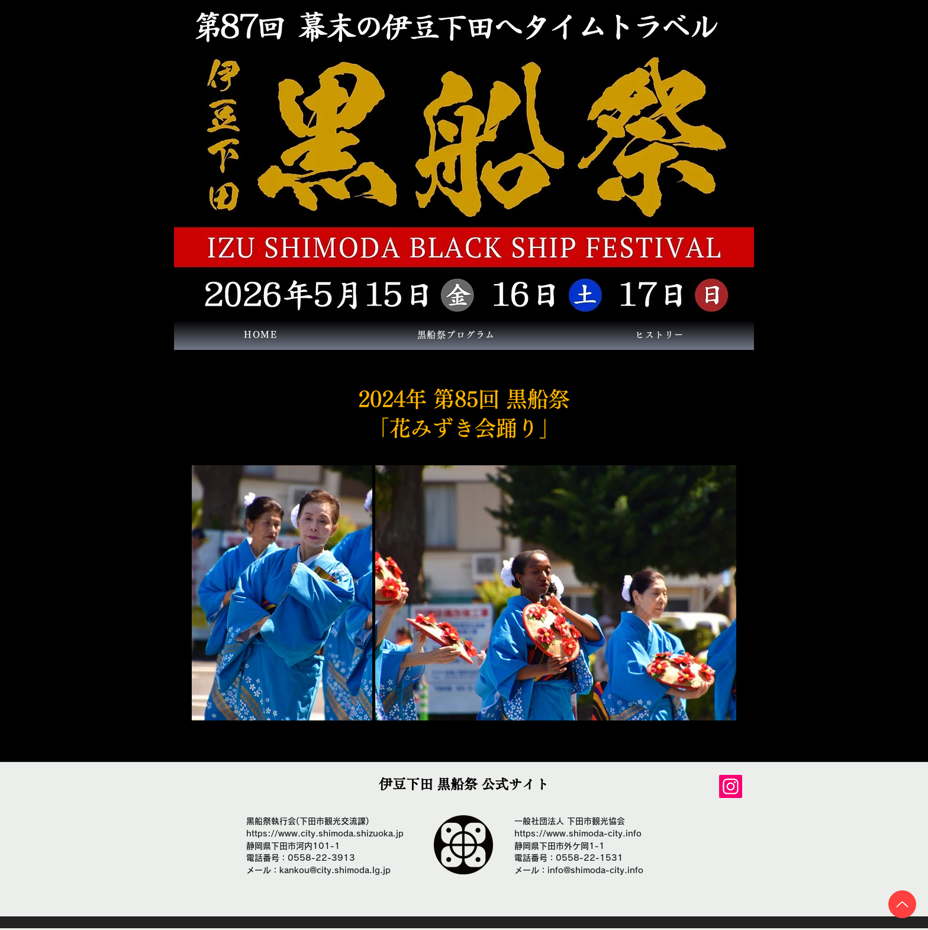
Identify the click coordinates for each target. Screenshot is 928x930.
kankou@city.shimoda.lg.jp (335, 870)
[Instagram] (730, 786)
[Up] (902, 904)
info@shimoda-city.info (595, 870)
